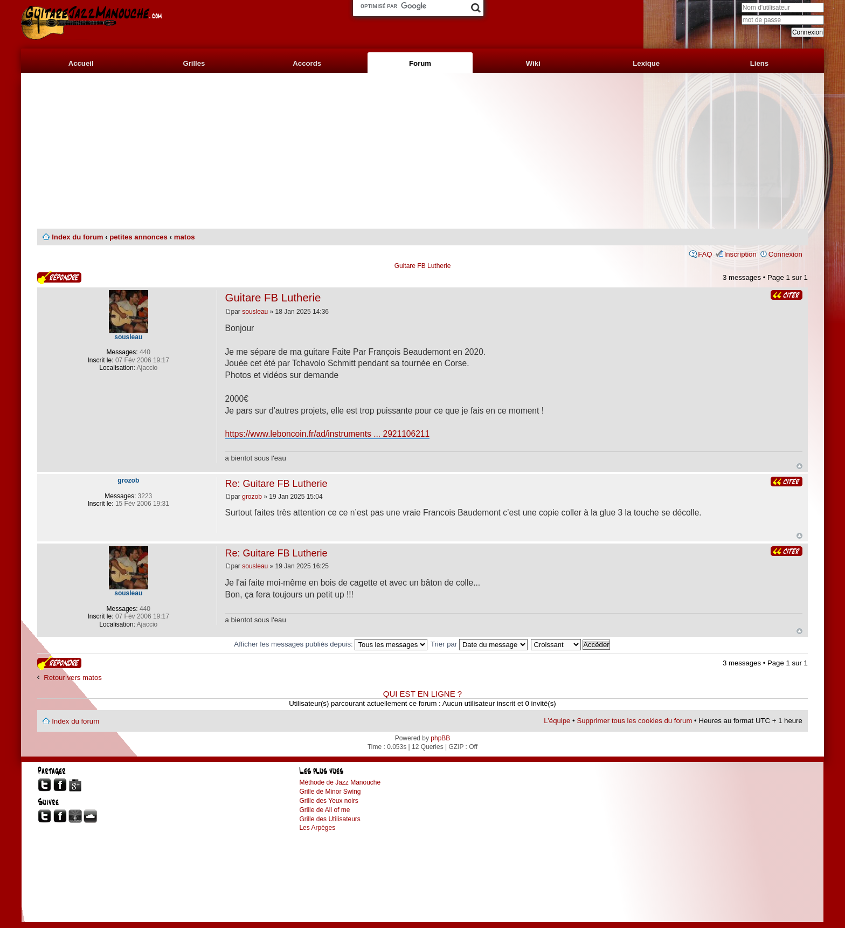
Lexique (646, 63)
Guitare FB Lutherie (422, 266)
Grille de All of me (324, 810)
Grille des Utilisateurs (329, 819)
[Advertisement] (422, 150)
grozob (252, 496)
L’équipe (557, 721)
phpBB (440, 738)
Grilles (194, 63)
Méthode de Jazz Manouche (339, 782)
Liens (759, 63)
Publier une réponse (59, 277)
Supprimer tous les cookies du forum (634, 721)
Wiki (533, 63)
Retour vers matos (73, 677)
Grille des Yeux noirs (328, 801)
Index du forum (77, 237)
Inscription (740, 254)
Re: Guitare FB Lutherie (276, 483)
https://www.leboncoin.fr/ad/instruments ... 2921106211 (327, 433)
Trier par (479, 644)
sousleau (255, 311)
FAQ (705, 254)
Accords (307, 63)
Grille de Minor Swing (330, 791)
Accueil (81, 63)
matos (184, 237)
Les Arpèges (317, 827)
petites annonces (138, 237)
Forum (420, 63)
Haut (799, 466)
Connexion (785, 254)
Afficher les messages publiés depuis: (330, 644)
